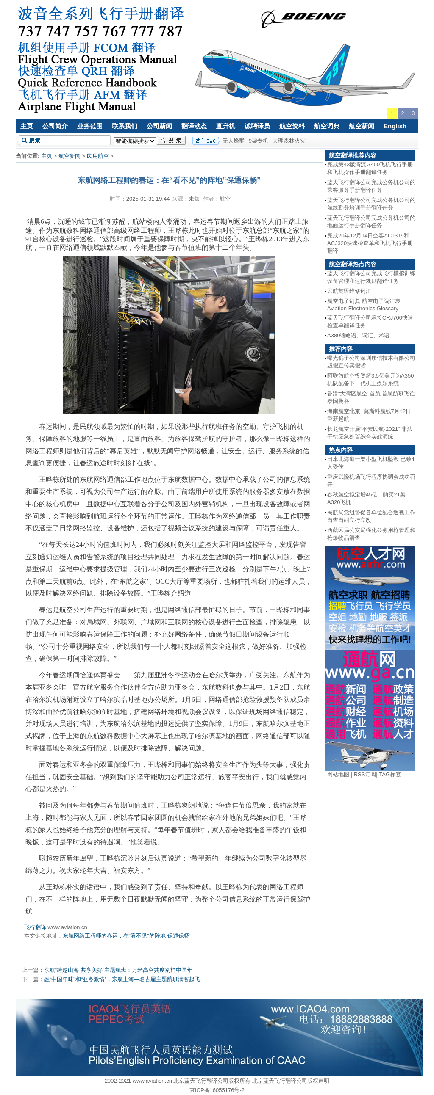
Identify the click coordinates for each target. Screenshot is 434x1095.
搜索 (171, 140)
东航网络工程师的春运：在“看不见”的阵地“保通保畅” (127, 935)
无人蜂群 (234, 141)
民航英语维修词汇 (349, 291)
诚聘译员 (257, 126)
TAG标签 (390, 774)
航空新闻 (361, 126)
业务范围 (90, 126)
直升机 (225, 126)
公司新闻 (159, 126)
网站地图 (338, 774)
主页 (26, 126)
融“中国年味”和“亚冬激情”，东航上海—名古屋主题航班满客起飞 (122, 979)
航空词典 (326, 126)
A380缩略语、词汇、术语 (358, 335)
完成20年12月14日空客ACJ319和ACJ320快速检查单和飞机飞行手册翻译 (370, 243)
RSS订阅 (365, 774)
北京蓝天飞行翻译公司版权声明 (290, 1081)
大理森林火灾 (289, 141)
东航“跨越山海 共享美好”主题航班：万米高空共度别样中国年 (118, 970)
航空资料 (292, 126)
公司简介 (55, 126)
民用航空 (98, 156)
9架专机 (258, 141)
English (395, 126)
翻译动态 (194, 126)
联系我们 (124, 126)
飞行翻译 (35, 927)
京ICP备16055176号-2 (217, 1090)
